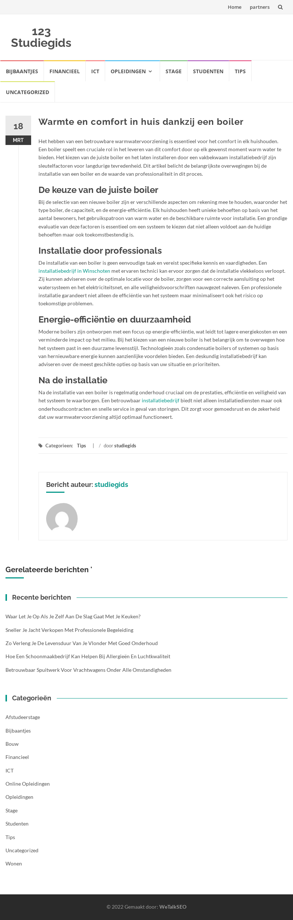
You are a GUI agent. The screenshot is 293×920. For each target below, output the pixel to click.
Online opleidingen (27, 784)
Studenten (208, 71)
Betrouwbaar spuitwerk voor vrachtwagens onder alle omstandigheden (88, 670)
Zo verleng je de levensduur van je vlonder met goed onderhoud (81, 643)
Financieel (64, 71)
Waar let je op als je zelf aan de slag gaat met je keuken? (73, 616)
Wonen (13, 863)
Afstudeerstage (22, 717)
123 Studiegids (41, 36)
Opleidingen (128, 71)
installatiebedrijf (160, 400)
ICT (95, 71)
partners (260, 7)
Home (234, 7)
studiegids (125, 445)
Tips (240, 71)
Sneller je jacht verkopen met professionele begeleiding (69, 630)
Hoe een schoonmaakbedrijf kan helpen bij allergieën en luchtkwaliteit (87, 656)
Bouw (12, 744)
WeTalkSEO (172, 907)
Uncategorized (27, 92)
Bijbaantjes (22, 71)
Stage (174, 71)
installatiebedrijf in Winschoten (74, 271)
